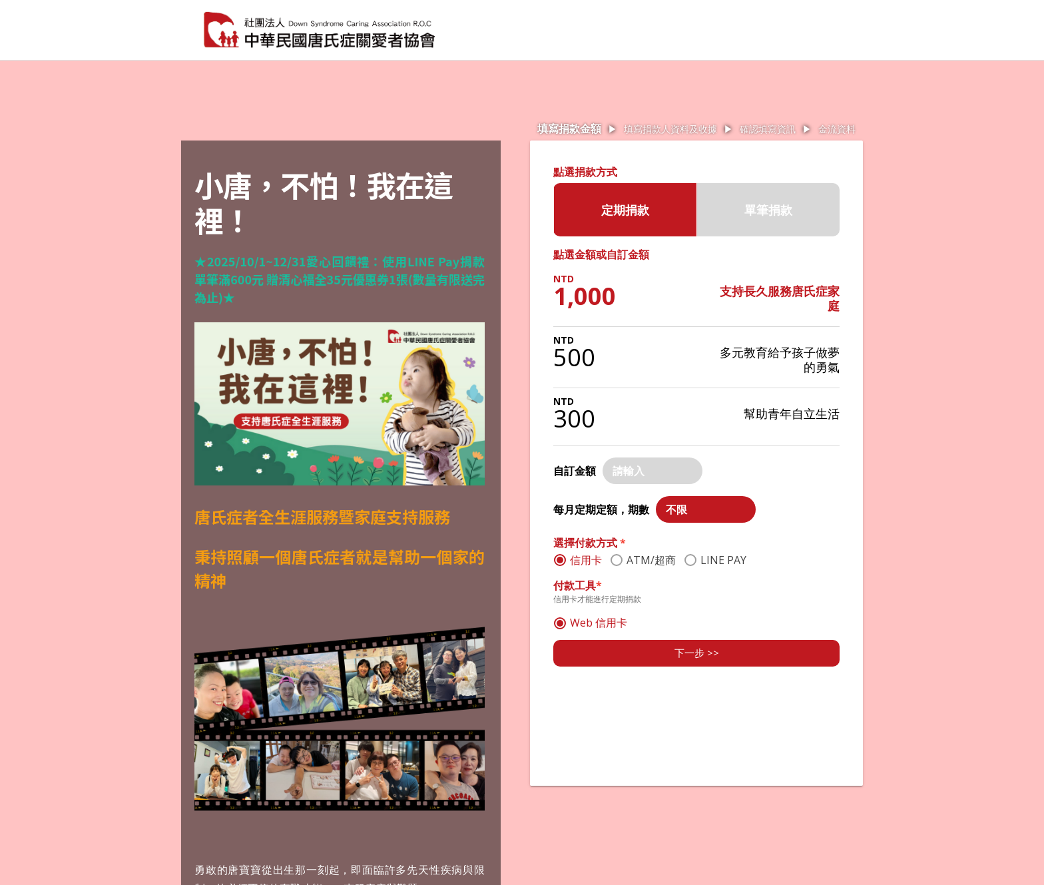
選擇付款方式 (589, 542)
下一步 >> (696, 652)
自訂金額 (574, 470)
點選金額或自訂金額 (601, 254)
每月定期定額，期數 (601, 509)
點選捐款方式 (585, 171)
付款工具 (577, 585)
